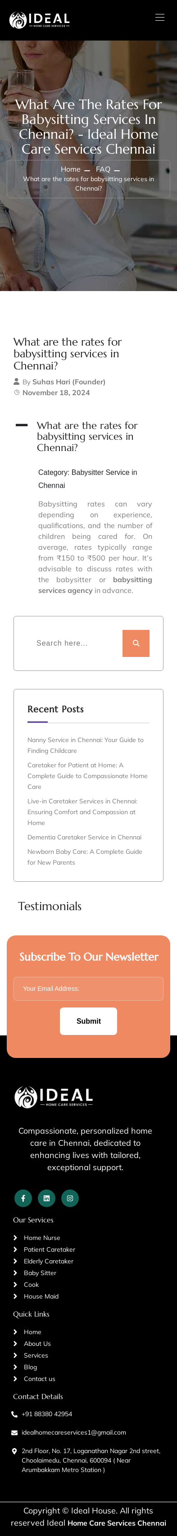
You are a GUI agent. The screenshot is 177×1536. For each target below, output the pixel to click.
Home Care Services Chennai (117, 1522)
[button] (88, 437)
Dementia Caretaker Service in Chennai (84, 837)
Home (71, 168)
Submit (89, 1021)
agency (80, 590)
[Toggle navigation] (159, 17)
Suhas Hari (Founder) (69, 381)
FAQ (103, 168)
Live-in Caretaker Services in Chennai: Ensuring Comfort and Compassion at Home (82, 812)
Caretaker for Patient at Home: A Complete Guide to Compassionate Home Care (87, 776)
